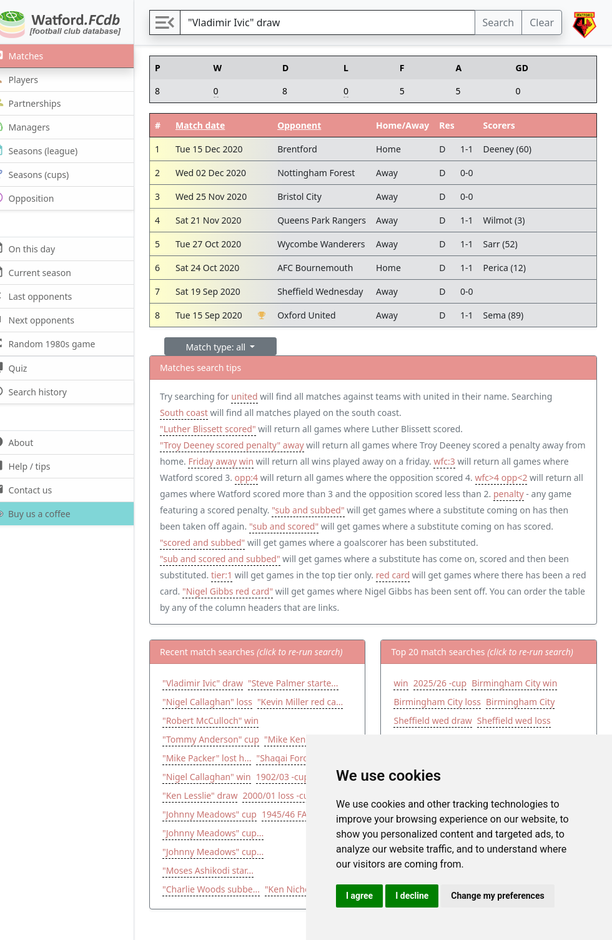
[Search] (335, 22)
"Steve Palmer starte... (309, 680)
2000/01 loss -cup (214, 811)
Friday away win (259, 461)
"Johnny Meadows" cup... (229, 848)
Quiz (24, 367)
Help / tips (36, 465)
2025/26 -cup (448, 680)
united (260, 396)
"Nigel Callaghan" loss (224, 699)
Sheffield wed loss (522, 717)
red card (471, 572)
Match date (215, 125)
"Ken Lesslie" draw (274, 792)
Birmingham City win (522, 680)
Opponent (314, 125)
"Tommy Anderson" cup (227, 736)
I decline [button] (411, 896)
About (27, 441)
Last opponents (46, 295)
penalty (191, 507)
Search (499, 22)
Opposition (37, 197)
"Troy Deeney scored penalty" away (248, 445)
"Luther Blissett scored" (224, 429)
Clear (542, 22)
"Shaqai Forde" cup (218, 773)
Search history (44, 391)
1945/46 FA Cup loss (220, 830)
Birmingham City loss (445, 699)
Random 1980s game (58, 343)
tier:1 (299, 572)
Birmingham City (528, 699)
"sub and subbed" (404, 507)
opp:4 (290, 477)
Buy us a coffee (44, 514)
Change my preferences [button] (497, 896)
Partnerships (41, 102)
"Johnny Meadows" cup (302, 811)
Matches (32, 55)
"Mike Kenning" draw (222, 755)
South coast (200, 412)
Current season (46, 272)
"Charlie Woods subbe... (227, 905)
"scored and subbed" (313, 539)
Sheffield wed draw (441, 717)
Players (29, 79)
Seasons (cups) (45, 174)
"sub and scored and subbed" (287, 556)
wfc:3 (482, 461)
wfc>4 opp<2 (545, 477)
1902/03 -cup (205, 792)
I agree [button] (359, 896)
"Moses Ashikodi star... (224, 886)
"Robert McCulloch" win (227, 717)
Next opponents (48, 319)
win (409, 680)
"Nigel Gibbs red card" (330, 588)
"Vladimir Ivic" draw (219, 680)
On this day (38, 248)
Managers (35, 126)
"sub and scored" (383, 523)
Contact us (36, 489)
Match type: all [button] (233, 347)
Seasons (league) (49, 150)
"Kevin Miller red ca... (316, 699)
